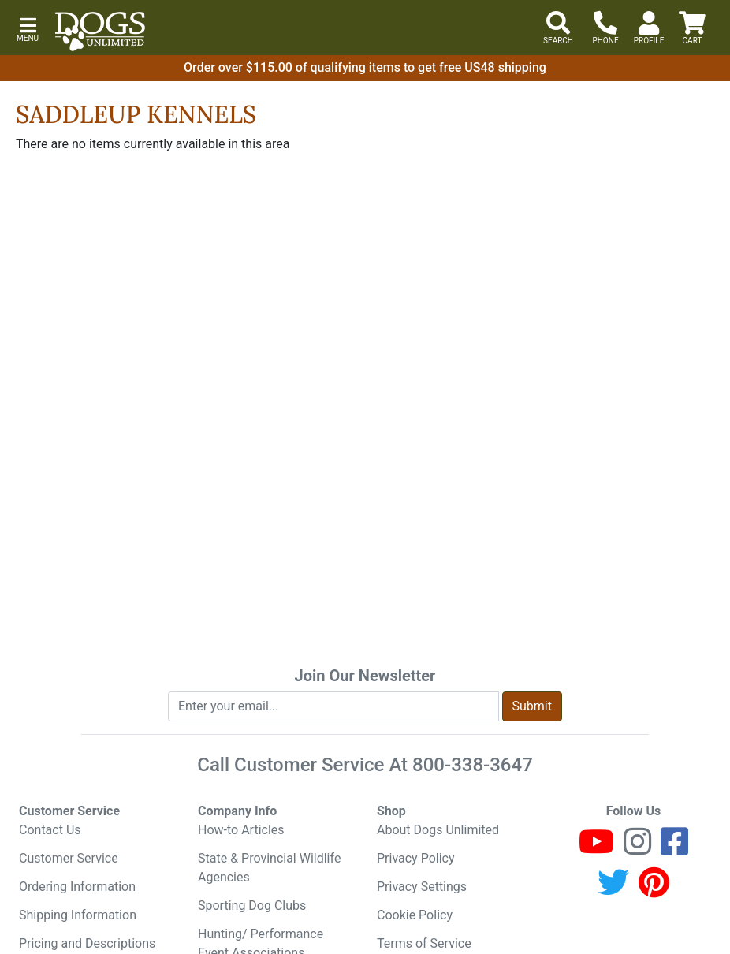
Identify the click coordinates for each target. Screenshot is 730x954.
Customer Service (68, 858)
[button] (27, 28)
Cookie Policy (415, 914)
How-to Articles (241, 829)
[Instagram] (637, 848)
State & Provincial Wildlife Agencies (269, 868)
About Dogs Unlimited (438, 829)
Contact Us (50, 829)
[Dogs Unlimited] (100, 31)
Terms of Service (424, 943)
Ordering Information (77, 886)
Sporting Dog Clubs (252, 905)
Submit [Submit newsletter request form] (532, 706)
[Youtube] (596, 848)
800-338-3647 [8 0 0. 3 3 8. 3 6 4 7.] (472, 765)
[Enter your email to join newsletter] (333, 706)
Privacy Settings (422, 886)
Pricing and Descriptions (87, 943)
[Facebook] (674, 848)
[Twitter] (613, 889)
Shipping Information (77, 914)
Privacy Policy (416, 858)
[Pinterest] (654, 889)
